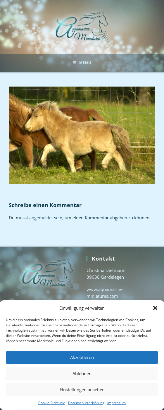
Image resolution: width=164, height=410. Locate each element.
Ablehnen (82, 373)
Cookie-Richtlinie (51, 402)
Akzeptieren (82, 357)
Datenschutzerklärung (86, 402)
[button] (155, 308)
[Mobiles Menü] (82, 63)
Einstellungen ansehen (82, 389)
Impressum (116, 402)
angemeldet (41, 217)
